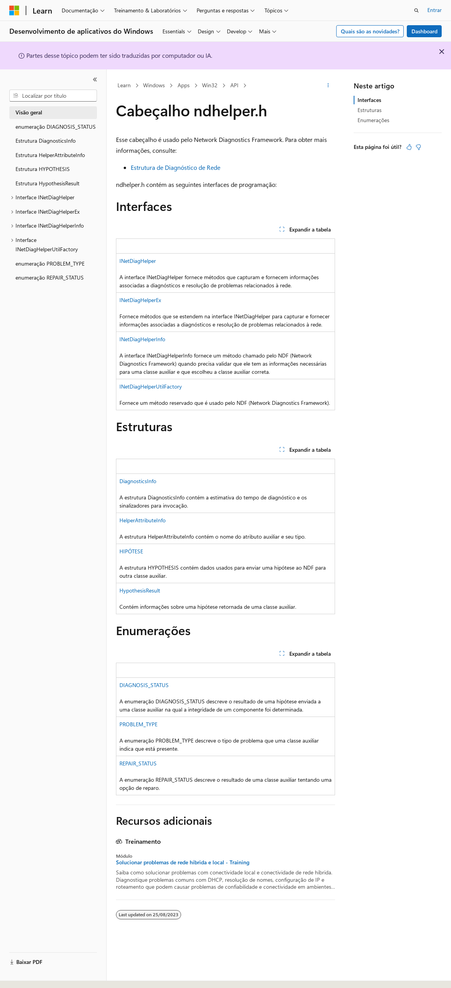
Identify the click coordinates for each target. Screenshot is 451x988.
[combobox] (53, 96)
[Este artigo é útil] (409, 147)
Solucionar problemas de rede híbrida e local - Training (182, 862)
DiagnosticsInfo (137, 481)
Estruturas (370, 110)
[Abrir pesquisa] (416, 10)
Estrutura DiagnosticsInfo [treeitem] (46, 140)
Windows (154, 85)
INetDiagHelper (137, 260)
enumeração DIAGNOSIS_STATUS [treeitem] (56, 126)
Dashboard (424, 31)
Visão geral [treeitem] (29, 112)
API (234, 85)
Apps (184, 85)
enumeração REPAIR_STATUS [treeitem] (50, 277)
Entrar (434, 10)
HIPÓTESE (131, 551)
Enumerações (373, 120)
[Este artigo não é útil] (418, 147)
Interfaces (369, 100)
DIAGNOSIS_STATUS (144, 685)
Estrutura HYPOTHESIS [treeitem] (43, 169)
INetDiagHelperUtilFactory (150, 386)
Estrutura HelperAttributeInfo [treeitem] (50, 155)
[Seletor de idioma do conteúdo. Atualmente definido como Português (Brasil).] (38, 975)
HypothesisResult (139, 590)
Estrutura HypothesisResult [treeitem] (47, 183)
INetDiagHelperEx (140, 300)
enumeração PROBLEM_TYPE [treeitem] (50, 263)
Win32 (210, 85)
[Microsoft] (14, 10)
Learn (124, 85)
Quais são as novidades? (370, 31)
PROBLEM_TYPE (138, 724)
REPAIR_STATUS (138, 763)
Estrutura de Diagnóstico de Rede (175, 167)
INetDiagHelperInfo (142, 339)
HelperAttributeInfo (142, 520)
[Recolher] (95, 79)
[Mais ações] (328, 85)
